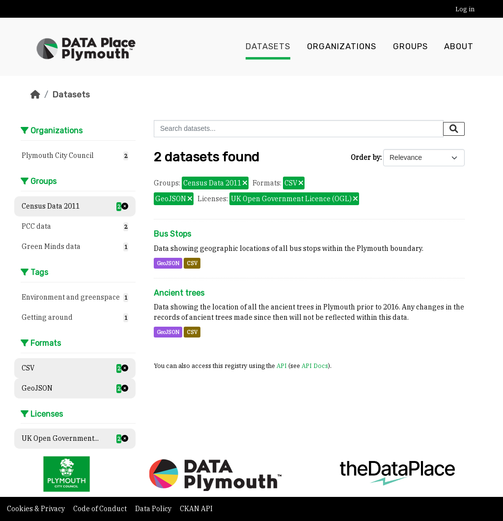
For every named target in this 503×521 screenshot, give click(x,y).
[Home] (35, 94)
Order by (365, 157)
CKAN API (196, 508)
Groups (410, 47)
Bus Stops (172, 234)
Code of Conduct (100, 508)
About (459, 47)
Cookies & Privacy (36, 508)
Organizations (341, 47)
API (282, 365)
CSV (192, 263)
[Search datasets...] (299, 128)
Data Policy (154, 508)
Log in (465, 9)
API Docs (315, 365)
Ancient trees (179, 293)
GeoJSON (168, 263)
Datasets (268, 47)
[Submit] (454, 129)
